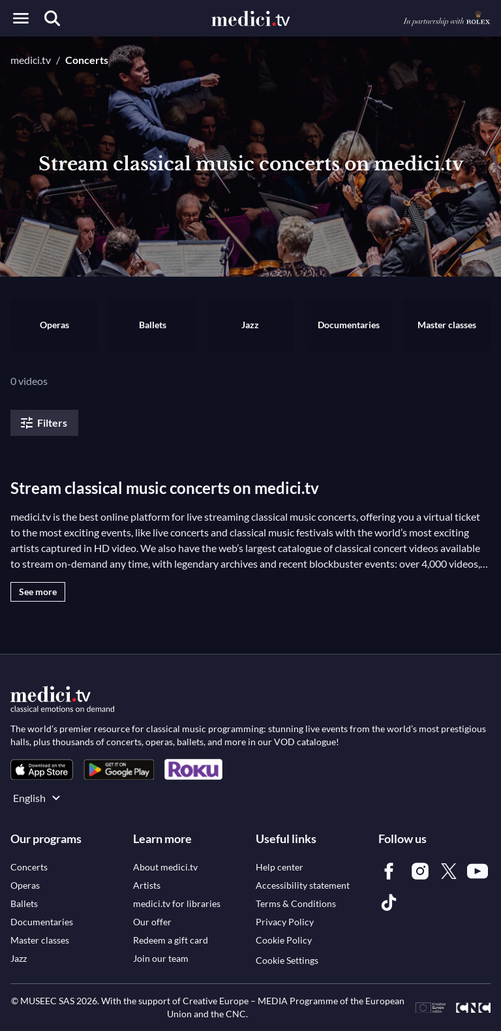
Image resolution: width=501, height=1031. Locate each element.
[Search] (52, 18)
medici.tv (30, 60)
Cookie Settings (287, 960)
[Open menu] (20, 18)
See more (38, 591)
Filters (43, 423)
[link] (41, 769)
